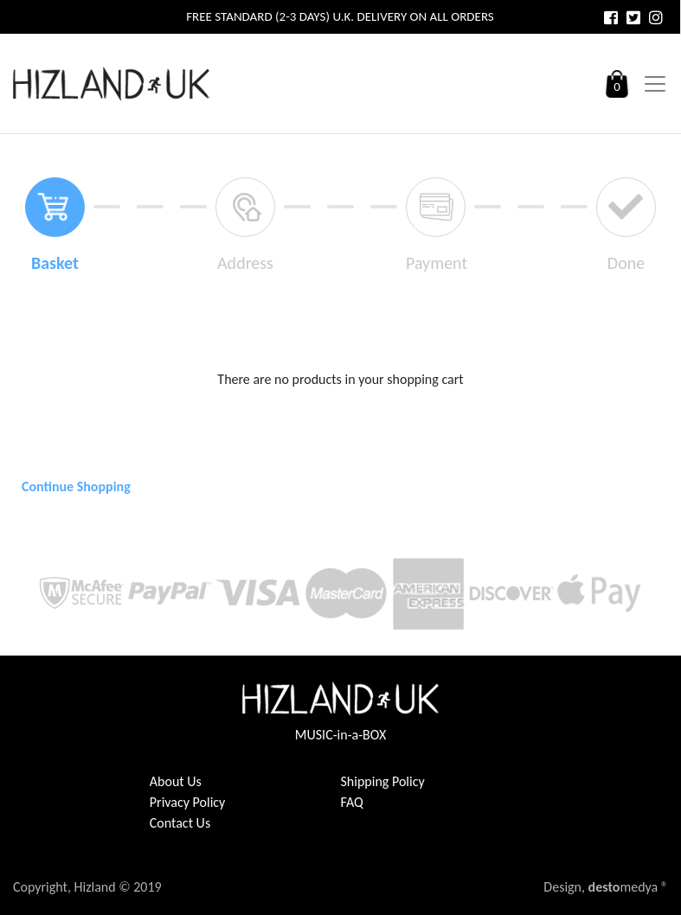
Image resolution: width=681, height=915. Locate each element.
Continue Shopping (76, 486)
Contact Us (180, 823)
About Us (176, 781)
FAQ (352, 802)
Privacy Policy (188, 802)
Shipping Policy (383, 781)
